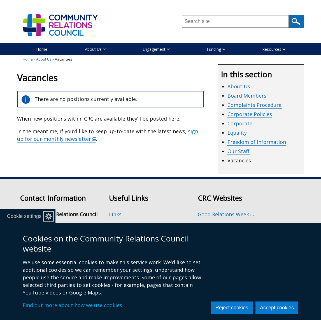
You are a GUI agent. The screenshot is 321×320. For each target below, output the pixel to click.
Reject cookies (231, 307)
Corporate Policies (249, 114)
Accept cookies (277, 307)
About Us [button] (95, 49)
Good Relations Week (226, 214)
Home (41, 49)
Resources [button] (273, 49)
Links (115, 214)
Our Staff (238, 151)
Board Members (246, 95)
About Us (44, 59)
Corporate (239, 123)
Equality (237, 132)
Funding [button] (216, 49)
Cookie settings (24, 216)
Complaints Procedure (254, 105)
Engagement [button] (156, 49)
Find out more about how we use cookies (72, 305)
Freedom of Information (256, 142)
